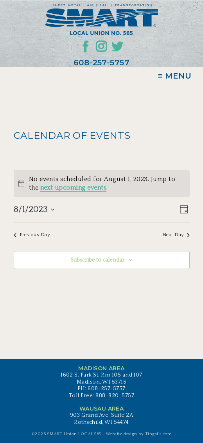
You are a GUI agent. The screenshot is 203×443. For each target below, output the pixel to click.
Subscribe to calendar (97, 260)
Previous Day (32, 234)
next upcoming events (73, 187)
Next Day (176, 234)
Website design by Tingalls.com (139, 434)
